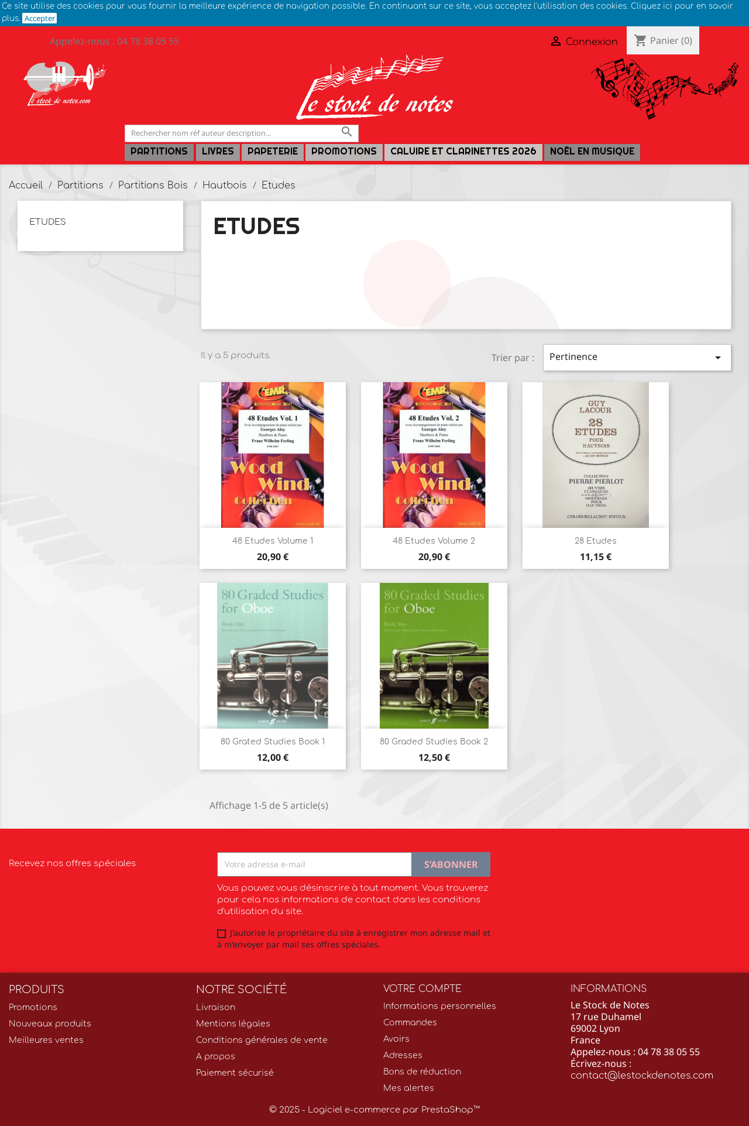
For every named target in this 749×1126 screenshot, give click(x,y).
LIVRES (218, 151)
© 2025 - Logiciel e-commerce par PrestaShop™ (374, 1110)
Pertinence (637, 357)
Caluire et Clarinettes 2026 (463, 151)
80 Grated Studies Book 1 (273, 741)
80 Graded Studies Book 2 (434, 741)
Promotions (344, 151)
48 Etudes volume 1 (272, 541)
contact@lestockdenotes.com (642, 1075)
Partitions (159, 151)
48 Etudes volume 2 (434, 541)
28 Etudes (596, 541)
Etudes (47, 222)
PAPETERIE (273, 151)
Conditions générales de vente (262, 1040)
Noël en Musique (592, 151)
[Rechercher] (242, 133)
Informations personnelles (439, 1006)
